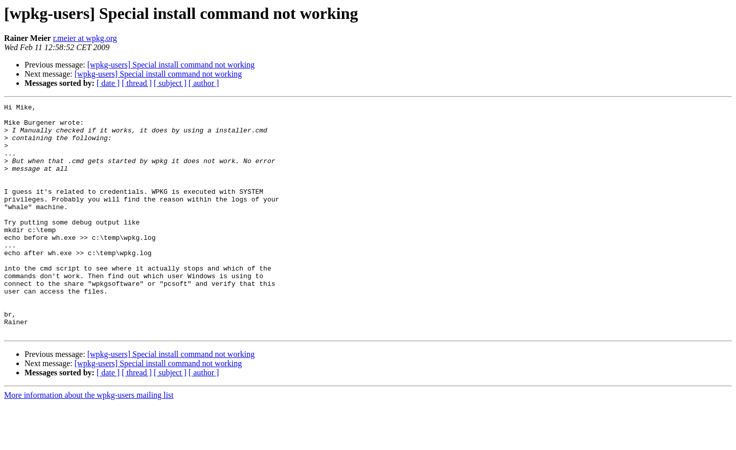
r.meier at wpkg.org (85, 38)
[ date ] (108, 83)
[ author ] (204, 83)
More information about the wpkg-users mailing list (89, 441)
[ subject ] (170, 83)
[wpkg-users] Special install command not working (171, 64)
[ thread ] (137, 83)
